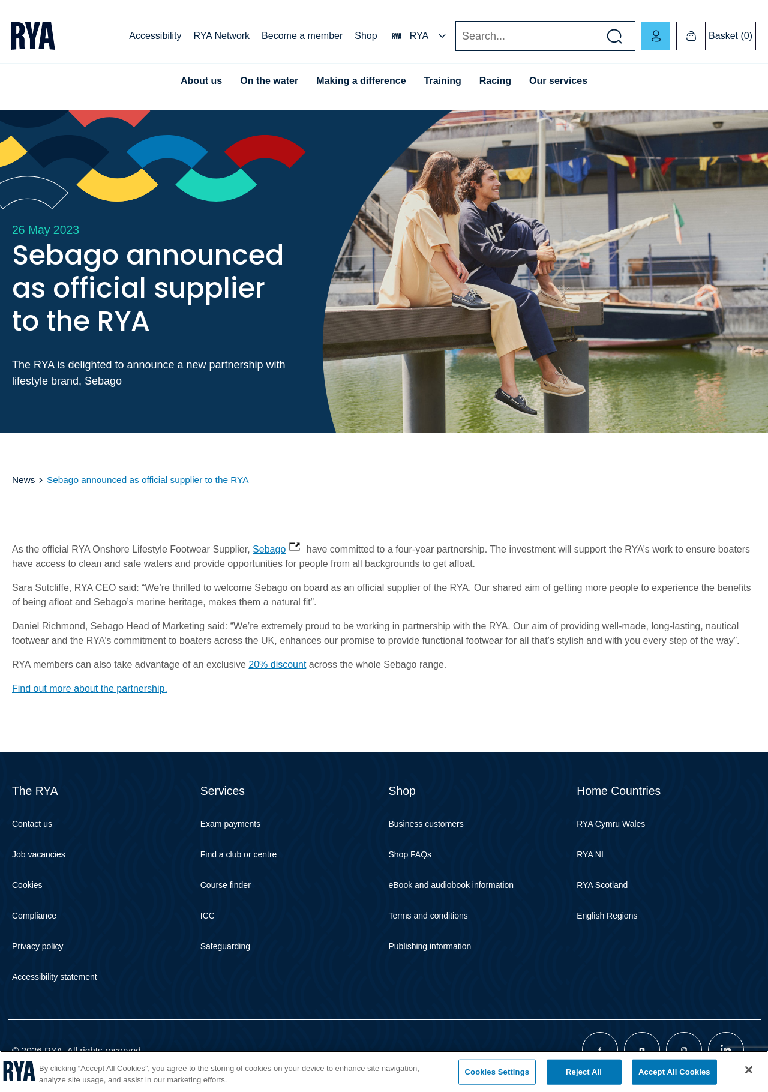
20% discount (277, 664)
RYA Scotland (602, 885)
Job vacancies (38, 854)
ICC (207, 915)
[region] (384, 1071)
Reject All (584, 1071)
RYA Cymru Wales (611, 824)
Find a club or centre (238, 854)
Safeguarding (225, 946)
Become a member (302, 36)
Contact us (32, 824)
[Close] (749, 1070)
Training (442, 81)
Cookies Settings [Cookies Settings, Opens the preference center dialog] (497, 1071)
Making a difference (361, 81)
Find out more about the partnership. (89, 688)
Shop (366, 36)
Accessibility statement (54, 977)
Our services (558, 81)
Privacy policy (38, 946)
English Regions (607, 915)
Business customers (426, 824)
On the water (269, 81)
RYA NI (590, 854)
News (23, 480)
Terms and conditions (428, 915)
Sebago (269, 549)
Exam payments (230, 824)
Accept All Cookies (674, 1071)
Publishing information (430, 946)
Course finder (225, 885)
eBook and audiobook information (451, 885)
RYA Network (221, 36)
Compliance (34, 915)
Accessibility (155, 36)
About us (201, 81)
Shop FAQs (410, 854)
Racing (495, 81)
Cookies (27, 885)
